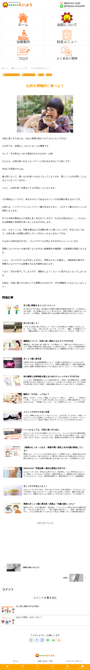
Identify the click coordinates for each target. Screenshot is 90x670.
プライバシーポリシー (74, 662)
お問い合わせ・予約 (45, 662)
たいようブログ (28, 75)
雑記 (48, 75)
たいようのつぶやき (11, 75)
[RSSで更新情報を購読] (58, 641)
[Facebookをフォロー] (36, 641)
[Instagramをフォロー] (42, 641)
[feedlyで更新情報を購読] (53, 641)
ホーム (15, 662)
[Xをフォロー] (31, 641)
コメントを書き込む (45, 599)
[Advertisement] (45, 542)
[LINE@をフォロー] (47, 641)
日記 (40, 75)
